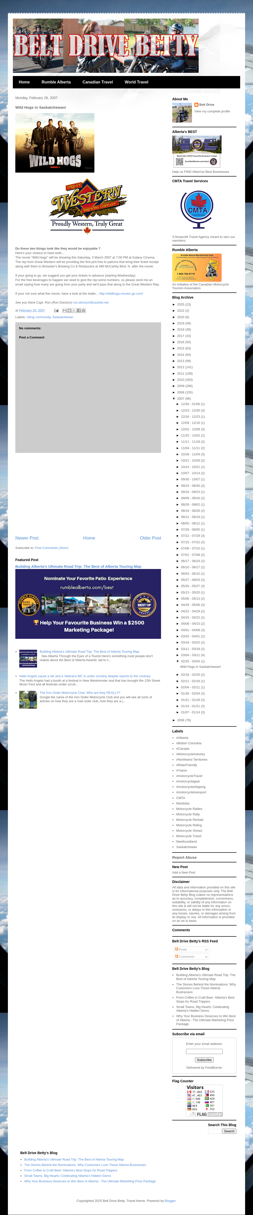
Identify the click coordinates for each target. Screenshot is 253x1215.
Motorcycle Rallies (189, 809)
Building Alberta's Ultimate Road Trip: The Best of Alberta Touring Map (78, 566)
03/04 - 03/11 (191, 655)
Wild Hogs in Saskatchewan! (200, 667)
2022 (181, 310)
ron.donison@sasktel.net (90, 302)
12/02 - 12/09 (191, 429)
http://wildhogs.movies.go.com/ (121, 293)
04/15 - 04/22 (191, 617)
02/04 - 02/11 (191, 687)
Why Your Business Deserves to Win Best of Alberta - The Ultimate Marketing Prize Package (206, 1020)
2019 (181, 323)
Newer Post (27, 538)
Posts (181, 949)
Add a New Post (183, 872)
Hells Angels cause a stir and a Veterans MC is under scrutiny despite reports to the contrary (84, 676)
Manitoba (182, 803)
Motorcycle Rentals (190, 820)
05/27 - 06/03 (191, 580)
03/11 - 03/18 (191, 649)
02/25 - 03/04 (191, 661)
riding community (39, 317)
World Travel (136, 82)
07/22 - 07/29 (191, 536)
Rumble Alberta (56, 82)
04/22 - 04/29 (191, 611)
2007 (181, 398)
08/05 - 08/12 (191, 523)
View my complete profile (212, 111)
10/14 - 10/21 (191, 467)
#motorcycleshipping (191, 787)
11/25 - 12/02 (191, 435)
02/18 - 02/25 (191, 674)
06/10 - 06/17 (191, 567)
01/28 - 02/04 (191, 693)
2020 (181, 317)
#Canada (182, 748)
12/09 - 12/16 (191, 423)
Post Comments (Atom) (51, 548)
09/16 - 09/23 (191, 492)
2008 (181, 392)
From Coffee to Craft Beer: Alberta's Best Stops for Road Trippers (205, 999)
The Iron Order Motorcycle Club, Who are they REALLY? (80, 693)
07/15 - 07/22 (191, 542)
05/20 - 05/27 (191, 586)
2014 (181, 355)
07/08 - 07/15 (191, 548)
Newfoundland (186, 841)
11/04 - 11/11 (191, 448)
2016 (181, 342)
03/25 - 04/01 (191, 636)
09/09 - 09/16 (191, 498)
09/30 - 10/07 (191, 479)
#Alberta (182, 738)
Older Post (150, 538)
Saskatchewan (62, 317)
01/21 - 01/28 (191, 700)
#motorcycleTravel (189, 776)
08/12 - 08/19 (191, 517)
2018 (181, 329)
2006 (181, 720)
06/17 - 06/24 (191, 561)
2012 (181, 367)
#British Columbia (188, 743)
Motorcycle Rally (188, 814)
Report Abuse (184, 857)
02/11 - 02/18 (191, 681)
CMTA (180, 798)
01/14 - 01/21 (191, 706)
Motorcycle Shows (189, 830)
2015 (181, 348)
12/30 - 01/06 (191, 404)
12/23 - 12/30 (191, 410)
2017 (181, 336)
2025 (181, 304)
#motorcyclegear (188, 781)
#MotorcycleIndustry (190, 754)
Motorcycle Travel (188, 836)
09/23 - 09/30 (191, 486)
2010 (181, 380)
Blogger (170, 1201)
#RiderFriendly (186, 765)
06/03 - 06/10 (191, 573)
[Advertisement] (88, 494)
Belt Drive (206, 104)
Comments (184, 956)
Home (24, 82)
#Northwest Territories (191, 759)
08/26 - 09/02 (191, 504)
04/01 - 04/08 (191, 630)
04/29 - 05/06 (191, 605)
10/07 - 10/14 (191, 473)
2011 (181, 373)
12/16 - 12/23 (191, 416)
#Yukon (181, 770)
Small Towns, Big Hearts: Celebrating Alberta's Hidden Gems (202, 1009)
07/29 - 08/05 (191, 529)
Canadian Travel (98, 82)
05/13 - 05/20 (191, 592)
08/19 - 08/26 (191, 511)
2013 (181, 361)
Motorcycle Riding (189, 825)
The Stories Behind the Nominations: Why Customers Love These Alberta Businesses (206, 988)
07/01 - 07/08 (191, 555)
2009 (181, 386)
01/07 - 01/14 (191, 712)
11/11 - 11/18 (191, 441)
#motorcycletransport (191, 792)
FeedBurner (213, 1067)
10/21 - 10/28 (191, 460)
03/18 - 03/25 (191, 642)
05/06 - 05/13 (191, 598)
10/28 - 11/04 (191, 454)
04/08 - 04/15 (191, 623)
